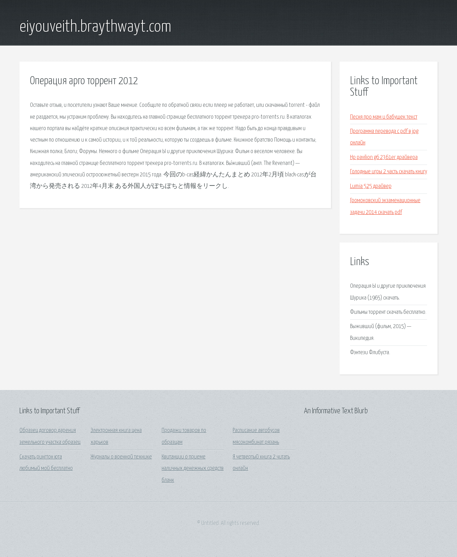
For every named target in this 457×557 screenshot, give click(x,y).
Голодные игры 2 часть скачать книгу (388, 172)
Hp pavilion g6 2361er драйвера (384, 157)
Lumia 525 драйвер (371, 186)
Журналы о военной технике (121, 457)
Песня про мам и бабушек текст (383, 117)
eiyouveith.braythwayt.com (95, 27)
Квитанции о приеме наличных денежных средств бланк (193, 468)
